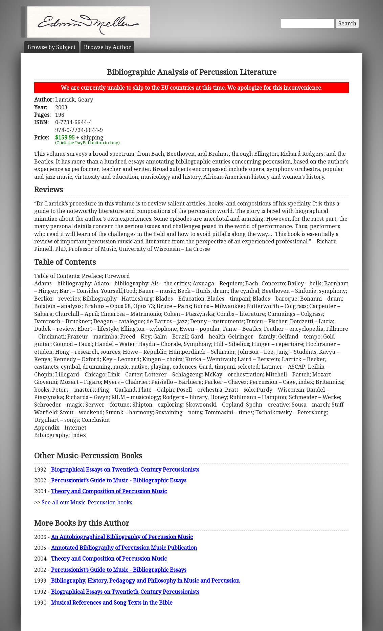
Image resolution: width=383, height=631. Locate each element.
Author (107, 47)
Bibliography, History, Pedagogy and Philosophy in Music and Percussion (145, 580)
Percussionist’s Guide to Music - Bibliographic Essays (118, 480)
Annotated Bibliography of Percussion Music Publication (124, 547)
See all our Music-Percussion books (87, 502)
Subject (51, 47)
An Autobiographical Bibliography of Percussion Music (122, 537)
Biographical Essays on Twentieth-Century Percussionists (125, 469)
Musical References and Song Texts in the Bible (112, 602)
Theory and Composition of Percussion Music (109, 491)
